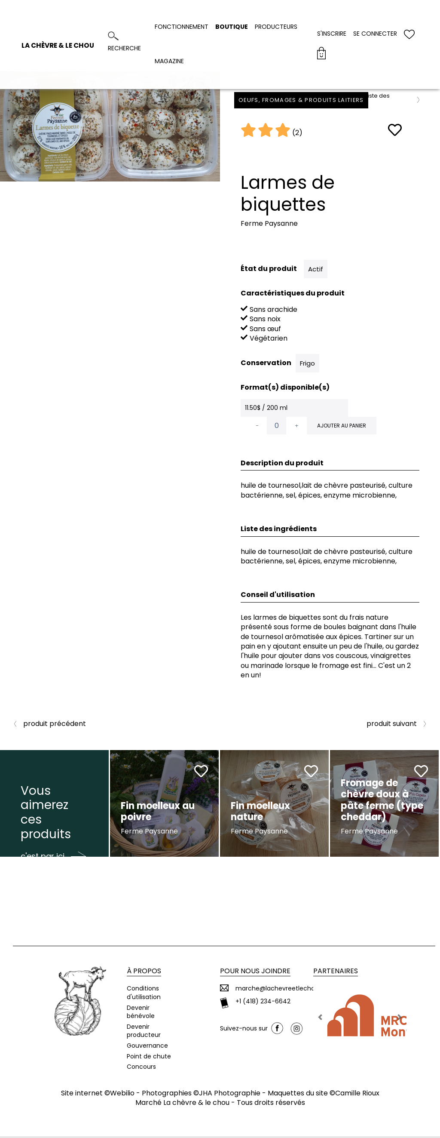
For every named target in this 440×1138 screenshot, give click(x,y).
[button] (320, 1019)
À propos (144, 973)
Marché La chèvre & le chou (182, 1105)
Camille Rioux (357, 1095)
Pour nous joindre (255, 973)
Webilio (122, 1095)
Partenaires (335, 973)
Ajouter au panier (341, 425)
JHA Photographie (229, 1095)
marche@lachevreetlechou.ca (281, 991)
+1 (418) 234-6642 (262, 1004)
